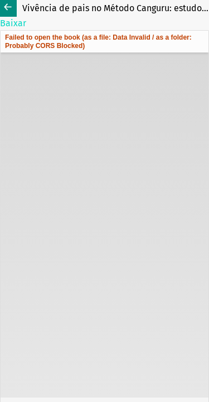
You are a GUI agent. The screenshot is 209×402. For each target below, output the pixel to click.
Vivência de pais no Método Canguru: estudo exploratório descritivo (115, 8)
